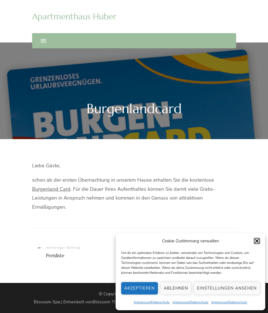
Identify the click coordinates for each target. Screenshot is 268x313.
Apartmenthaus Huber (74, 16)
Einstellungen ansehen (227, 288)
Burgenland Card (51, 189)
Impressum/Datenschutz (152, 302)
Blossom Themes (110, 302)
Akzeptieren (139, 288)
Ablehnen (176, 288)
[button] (257, 241)
